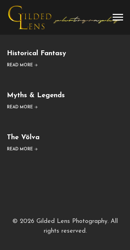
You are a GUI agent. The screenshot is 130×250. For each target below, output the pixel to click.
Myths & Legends (36, 95)
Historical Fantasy (36, 53)
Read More (20, 65)
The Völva (23, 137)
